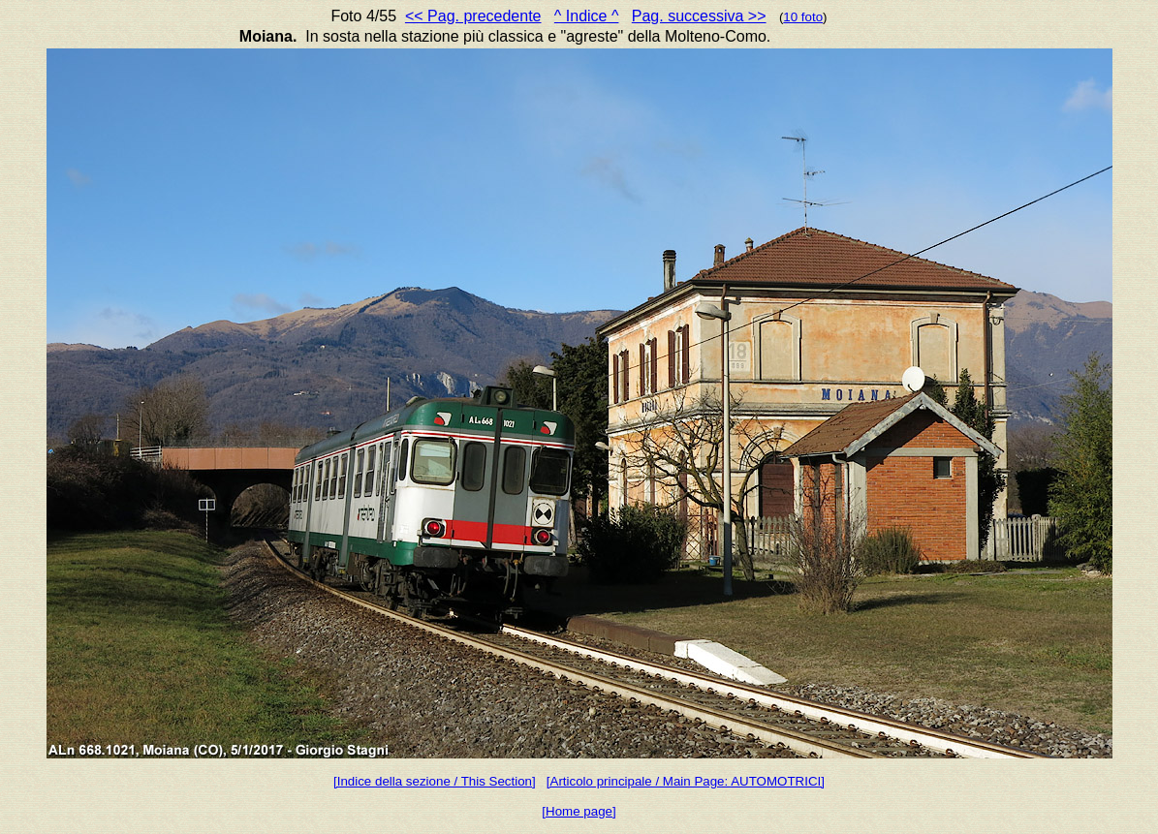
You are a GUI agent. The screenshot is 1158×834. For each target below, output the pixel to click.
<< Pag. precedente (473, 16)
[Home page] (578, 811)
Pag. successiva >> (699, 16)
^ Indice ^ (586, 16)
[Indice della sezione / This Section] (434, 781)
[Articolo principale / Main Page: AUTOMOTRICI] (686, 781)
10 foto (803, 17)
